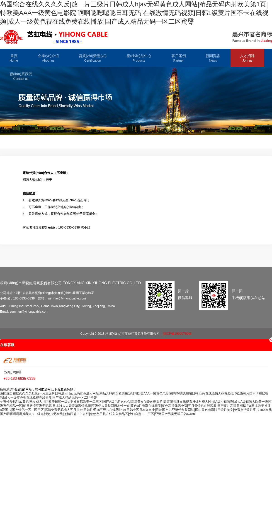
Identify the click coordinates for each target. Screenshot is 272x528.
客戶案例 (178, 58)
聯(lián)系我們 (21, 76)
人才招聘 (247, 58)
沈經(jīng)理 (12, 372)
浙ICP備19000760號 (177, 333)
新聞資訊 (213, 58)
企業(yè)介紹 (48, 58)
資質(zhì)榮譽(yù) (93, 58)
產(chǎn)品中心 (138, 58)
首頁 (14, 58)
